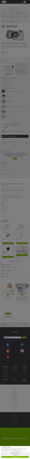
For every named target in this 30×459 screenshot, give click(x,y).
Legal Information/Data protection (18, 450)
